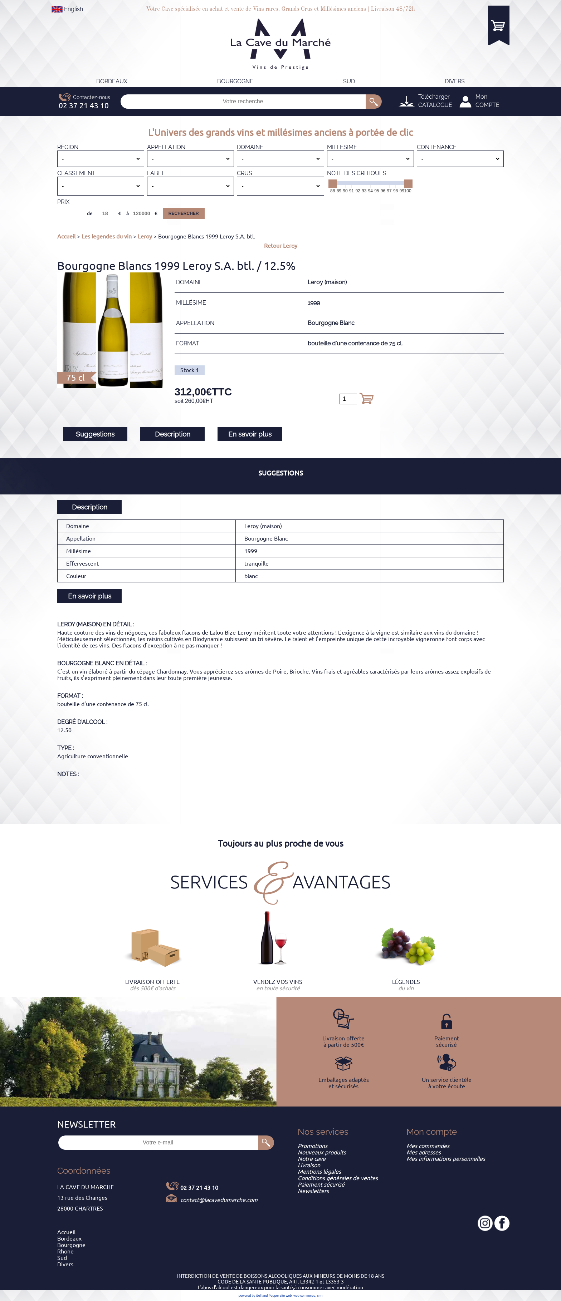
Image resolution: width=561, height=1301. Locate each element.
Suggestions (95, 434)
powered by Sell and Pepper (259, 1295)
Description (172, 434)
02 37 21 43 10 (199, 1187)
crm (319, 1295)
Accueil (66, 236)
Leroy (145, 236)
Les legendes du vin (107, 236)
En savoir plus (250, 434)
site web (286, 1295)
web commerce (304, 1295)
